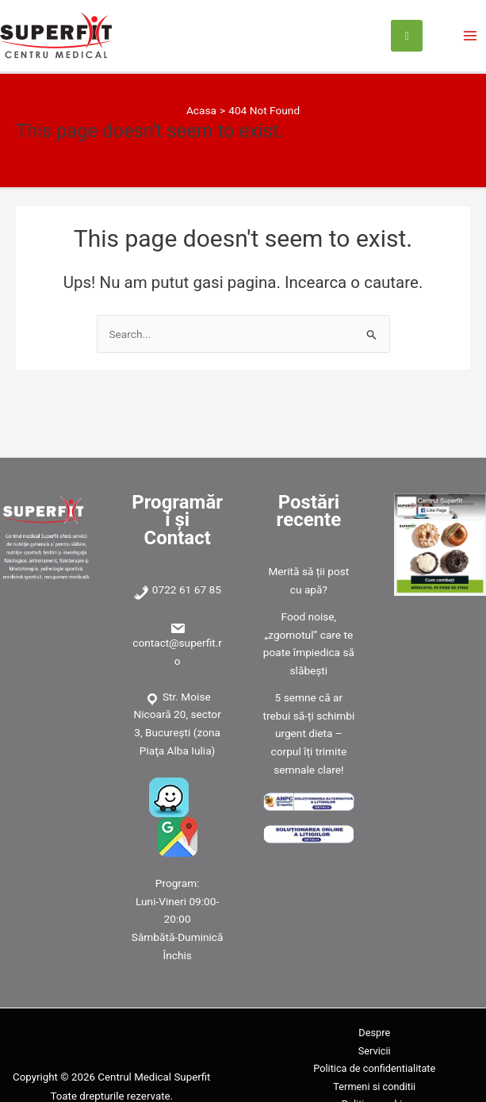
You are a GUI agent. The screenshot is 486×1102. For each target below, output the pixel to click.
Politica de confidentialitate (374, 1068)
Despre (374, 1033)
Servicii (374, 1051)
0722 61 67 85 (186, 589)
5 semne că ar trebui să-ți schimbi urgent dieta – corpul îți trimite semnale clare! (309, 733)
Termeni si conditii (374, 1086)
